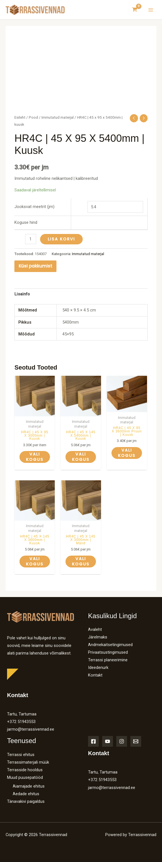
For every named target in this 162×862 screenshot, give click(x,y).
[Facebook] (93, 741)
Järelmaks (97, 637)
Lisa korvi (61, 239)
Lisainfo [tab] (22, 294)
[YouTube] (107, 741)
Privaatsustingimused (108, 652)
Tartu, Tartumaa (21, 714)
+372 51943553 (21, 721)
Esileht (19, 117)
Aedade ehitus (26, 793)
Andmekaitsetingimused (110, 644)
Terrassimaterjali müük (28, 762)
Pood (33, 117)
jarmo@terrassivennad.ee (30, 729)
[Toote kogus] (30, 239)
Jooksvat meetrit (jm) (34, 206)
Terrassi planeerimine (108, 659)
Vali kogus (34, 456)
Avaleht (95, 629)
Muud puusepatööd (25, 777)
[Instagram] (121, 741)
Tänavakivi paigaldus (26, 801)
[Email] (135, 741)
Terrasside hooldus (25, 769)
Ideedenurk (98, 667)
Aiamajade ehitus (29, 786)
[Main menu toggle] (150, 9)
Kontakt (95, 675)
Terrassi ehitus (20, 754)
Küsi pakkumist (35, 266)
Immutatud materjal (57, 117)
